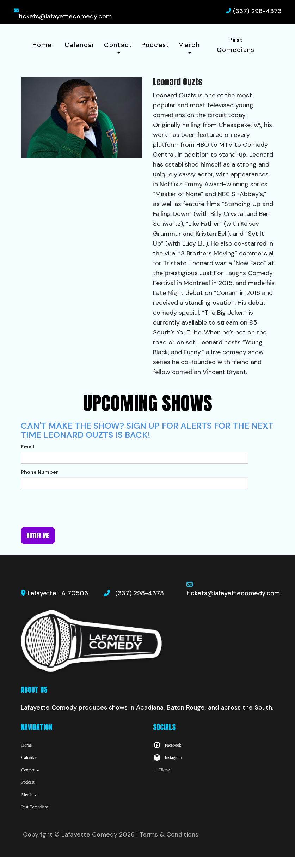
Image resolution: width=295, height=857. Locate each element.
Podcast (155, 45)
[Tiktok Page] (161, 769)
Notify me (37, 535)
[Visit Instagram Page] (167, 757)
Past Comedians (235, 45)
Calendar (79, 45)
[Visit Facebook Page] (167, 745)
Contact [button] (118, 47)
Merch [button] (189, 47)
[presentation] (74, 508)
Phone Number (39, 472)
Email (27, 446)
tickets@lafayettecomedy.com (65, 16)
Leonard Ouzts (174, 95)
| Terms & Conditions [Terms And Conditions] (167, 834)
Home (42, 45)
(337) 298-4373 (257, 11)
